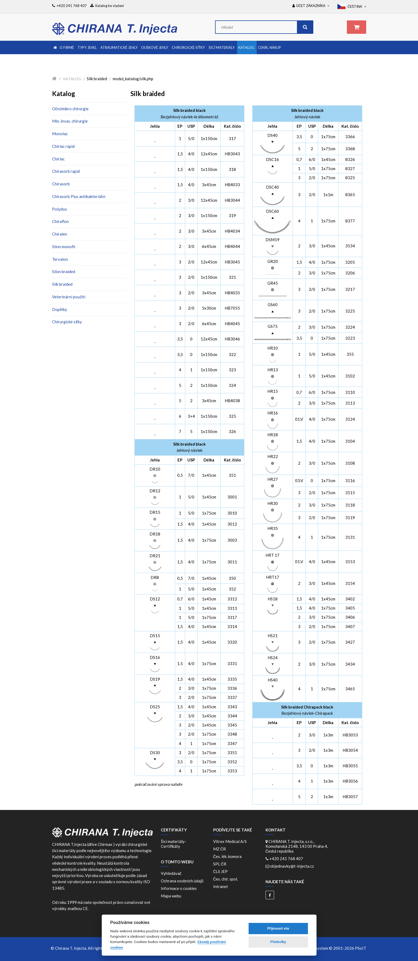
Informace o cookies (179, 888)
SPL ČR (220, 863)
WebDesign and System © (326, 948)
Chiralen (59, 234)
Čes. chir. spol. (226, 878)
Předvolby (278, 942)
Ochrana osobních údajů (182, 880)
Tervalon (60, 259)
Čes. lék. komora (228, 856)
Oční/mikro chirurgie (70, 108)
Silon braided (63, 271)
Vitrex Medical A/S (230, 841)
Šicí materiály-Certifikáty (173, 844)
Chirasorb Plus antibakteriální (78, 196)
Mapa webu (171, 895)
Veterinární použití (68, 296)
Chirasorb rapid (66, 171)
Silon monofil (63, 246)
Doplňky (59, 309)
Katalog (72, 78)
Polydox (59, 209)
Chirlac (58, 158)
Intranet (220, 886)
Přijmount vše (278, 928)
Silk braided (62, 284)
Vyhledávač (171, 873)
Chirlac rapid (63, 146)
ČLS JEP (221, 871)
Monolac (60, 133)
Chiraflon (60, 221)
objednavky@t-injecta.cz (292, 866)
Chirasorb (61, 183)
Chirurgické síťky (67, 321)
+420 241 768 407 (286, 858)
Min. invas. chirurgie (70, 121)
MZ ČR (220, 848)
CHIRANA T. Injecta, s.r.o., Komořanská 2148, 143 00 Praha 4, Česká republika (297, 846)
